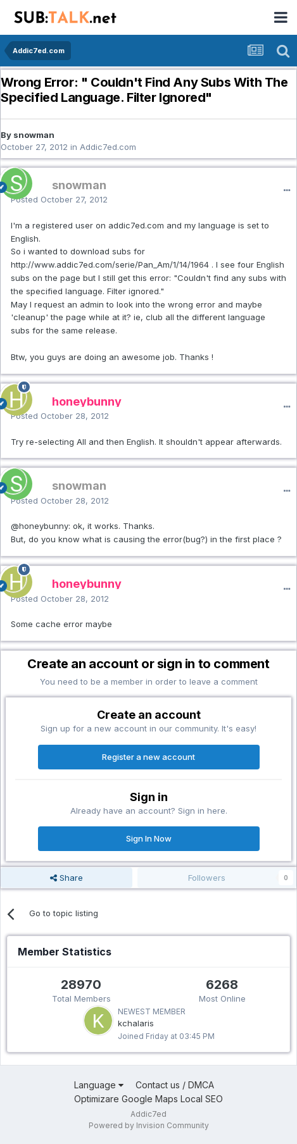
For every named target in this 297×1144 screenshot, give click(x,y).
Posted (59, 199)
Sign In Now (149, 838)
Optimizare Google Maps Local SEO (148, 1098)
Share (66, 877)
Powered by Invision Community (149, 1125)
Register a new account (148, 757)
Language (98, 1084)
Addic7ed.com (108, 147)
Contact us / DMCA (175, 1084)
